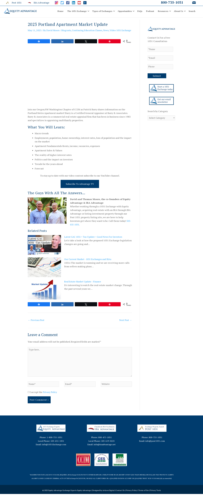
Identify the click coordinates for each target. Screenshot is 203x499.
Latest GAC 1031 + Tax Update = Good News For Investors (94, 240)
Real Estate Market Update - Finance (83, 285)
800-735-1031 (172, 2)
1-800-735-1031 (54, 442)
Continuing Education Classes (89, 30)
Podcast (150, 11)
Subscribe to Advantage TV (80, 187)
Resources (163, 11)
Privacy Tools (156, 495)
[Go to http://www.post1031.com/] (15, 2)
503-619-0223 (108, 446)
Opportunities (125, 11)
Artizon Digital (109, 495)
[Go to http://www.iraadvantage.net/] (39, 2)
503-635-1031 (57, 446)
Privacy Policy (50, 397)
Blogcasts (67, 30)
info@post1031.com (155, 446)
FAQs (139, 11)
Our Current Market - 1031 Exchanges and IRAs (89, 262)
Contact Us (120, 495)
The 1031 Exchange (77, 11)
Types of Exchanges (102, 11)
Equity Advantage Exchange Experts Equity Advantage (69, 495)
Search (192, 11)
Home (60, 11)
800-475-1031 (105, 442)
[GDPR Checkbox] (28, 397)
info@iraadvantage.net (105, 449)
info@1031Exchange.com (54, 449)
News (108, 30)
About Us (178, 11)
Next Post (125, 323)
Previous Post (36, 323)
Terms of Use (144, 495)
